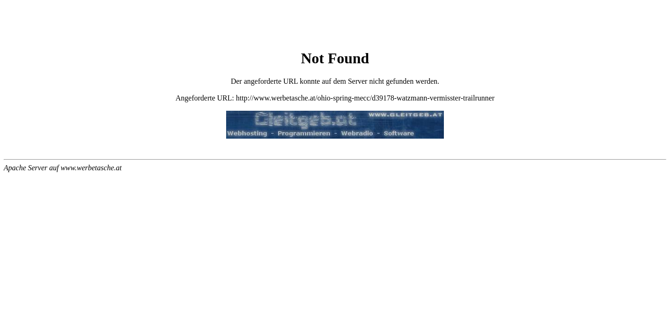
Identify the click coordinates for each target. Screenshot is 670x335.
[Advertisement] (335, 26)
